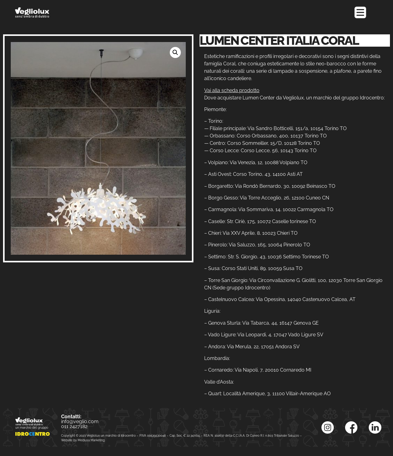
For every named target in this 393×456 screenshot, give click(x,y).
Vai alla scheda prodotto (231, 90)
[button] (175, 52)
